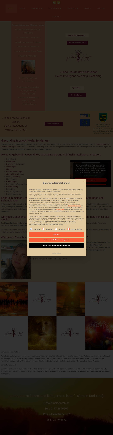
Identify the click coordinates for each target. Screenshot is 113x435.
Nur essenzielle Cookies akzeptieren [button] (56, 211)
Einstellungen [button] (60, 181)
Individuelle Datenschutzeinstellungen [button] (56, 217)
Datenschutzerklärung (74, 177)
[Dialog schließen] (84, 152)
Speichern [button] (56, 206)
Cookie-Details (56, 224)
